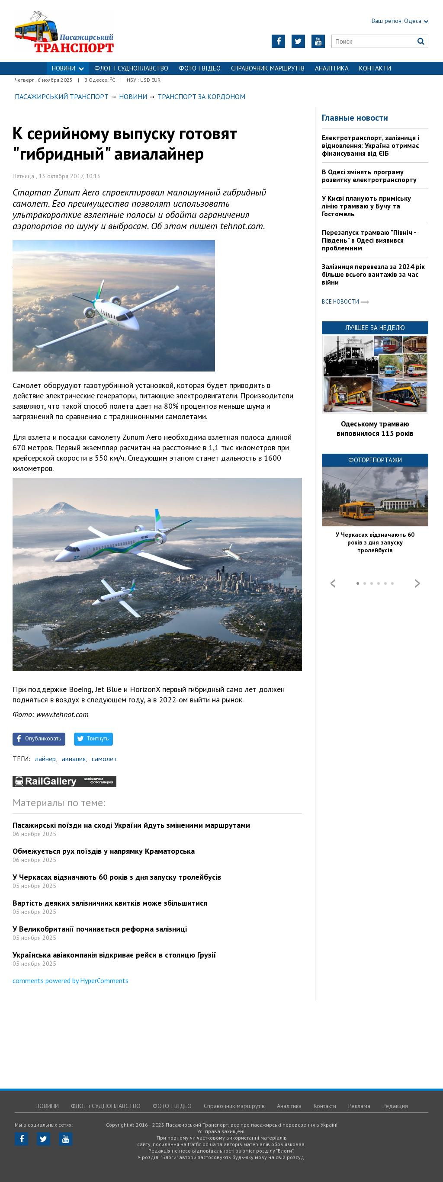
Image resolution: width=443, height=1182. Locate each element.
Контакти (375, 68)
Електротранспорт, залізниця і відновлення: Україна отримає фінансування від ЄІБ (370, 145)
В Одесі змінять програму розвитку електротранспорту (369, 175)
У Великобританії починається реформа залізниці (100, 929)
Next (417, 583)
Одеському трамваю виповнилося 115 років (375, 428)
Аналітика (332, 68)
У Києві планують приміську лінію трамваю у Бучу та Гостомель (366, 206)
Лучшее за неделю (375, 328)
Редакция (395, 1106)
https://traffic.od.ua (87, 31)
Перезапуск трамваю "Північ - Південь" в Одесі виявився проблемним (369, 240)
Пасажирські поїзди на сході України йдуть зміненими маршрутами (131, 825)
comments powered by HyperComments (70, 980)
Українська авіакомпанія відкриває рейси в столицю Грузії (114, 955)
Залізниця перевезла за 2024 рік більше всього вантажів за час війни (373, 274)
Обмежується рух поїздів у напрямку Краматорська (104, 851)
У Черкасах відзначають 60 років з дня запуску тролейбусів (117, 877)
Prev (333, 583)
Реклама (359, 1106)
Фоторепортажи (375, 460)
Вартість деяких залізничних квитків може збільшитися (110, 903)
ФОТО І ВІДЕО (200, 68)
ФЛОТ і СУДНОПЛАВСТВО (131, 68)
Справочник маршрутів (268, 68)
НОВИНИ (68, 68)
